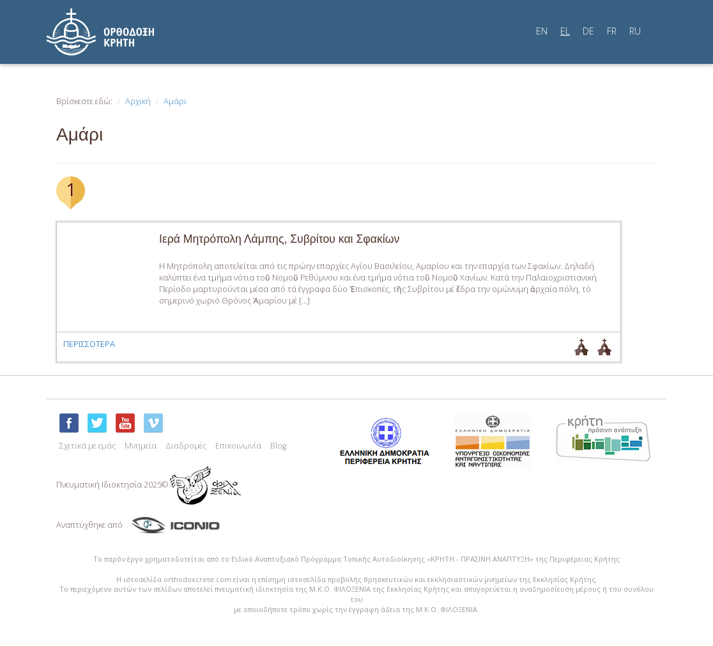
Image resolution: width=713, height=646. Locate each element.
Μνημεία (141, 445)
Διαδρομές (185, 445)
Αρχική (138, 101)
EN (542, 31)
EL (565, 31)
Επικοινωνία (238, 445)
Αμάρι (175, 101)
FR (612, 31)
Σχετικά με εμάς (87, 445)
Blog (278, 445)
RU (635, 31)
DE (588, 31)
